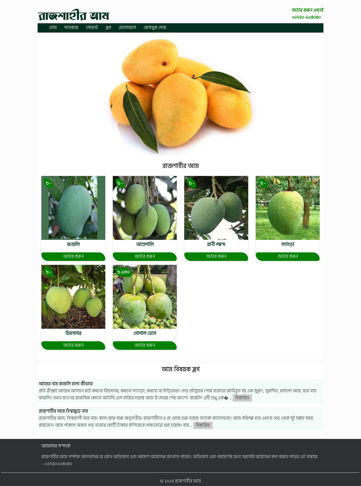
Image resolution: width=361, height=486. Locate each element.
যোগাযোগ (127, 28)
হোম (53, 28)
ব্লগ (108, 28)
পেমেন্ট (92, 28)
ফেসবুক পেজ (155, 28)
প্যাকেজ (71, 28)
